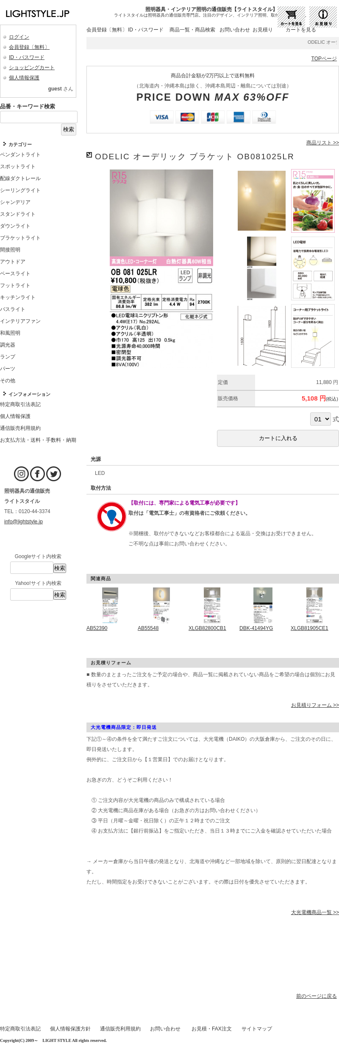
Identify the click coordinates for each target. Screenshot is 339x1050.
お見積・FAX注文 (212, 1029)
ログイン (19, 37)
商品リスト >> (322, 143)
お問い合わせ (235, 30)
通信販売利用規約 (120, 1029)
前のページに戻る (316, 996)
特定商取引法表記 (20, 1029)
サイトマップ (257, 1029)
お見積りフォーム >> (315, 705)
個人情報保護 (24, 78)
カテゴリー (20, 144)
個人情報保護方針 (70, 1029)
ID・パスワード (26, 57)
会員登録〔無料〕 (29, 47)
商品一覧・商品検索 (192, 30)
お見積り (263, 30)
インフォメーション (29, 394)
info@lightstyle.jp (23, 522)
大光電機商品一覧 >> (315, 912)
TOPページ (324, 59)
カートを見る (301, 30)
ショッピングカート (32, 68)
